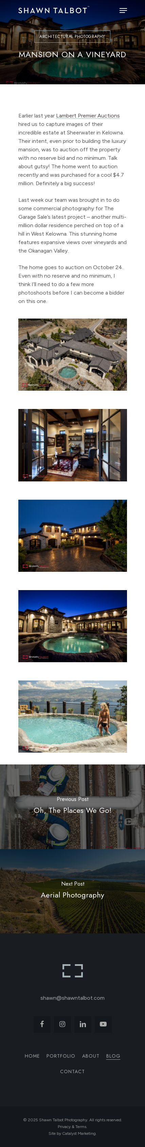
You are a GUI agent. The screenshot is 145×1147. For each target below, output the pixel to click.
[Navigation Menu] (123, 10)
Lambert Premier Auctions (88, 115)
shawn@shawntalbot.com (72, 998)
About (90, 1056)
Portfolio (61, 1056)
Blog (113, 1056)
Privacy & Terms (72, 1126)
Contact (72, 1071)
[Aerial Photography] (72, 891)
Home (32, 1056)
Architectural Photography (72, 37)
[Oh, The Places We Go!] (72, 806)
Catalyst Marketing (79, 1133)
